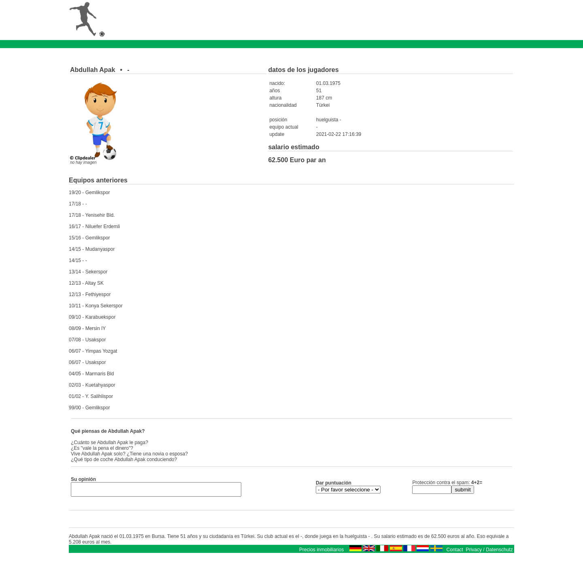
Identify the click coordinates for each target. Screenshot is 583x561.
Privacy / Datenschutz (489, 552)
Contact (455, 552)
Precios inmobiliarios (321, 552)
